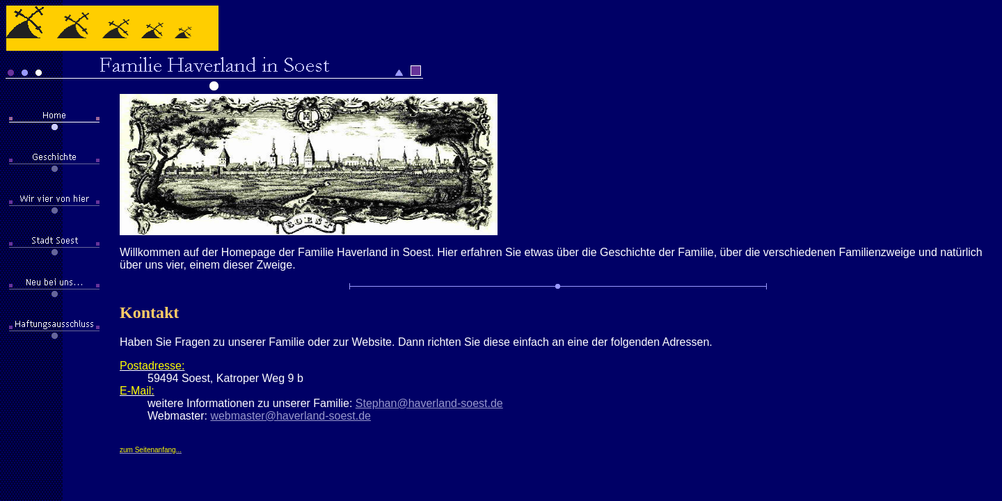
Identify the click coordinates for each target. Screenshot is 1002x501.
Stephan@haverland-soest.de (429, 403)
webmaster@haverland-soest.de (290, 416)
